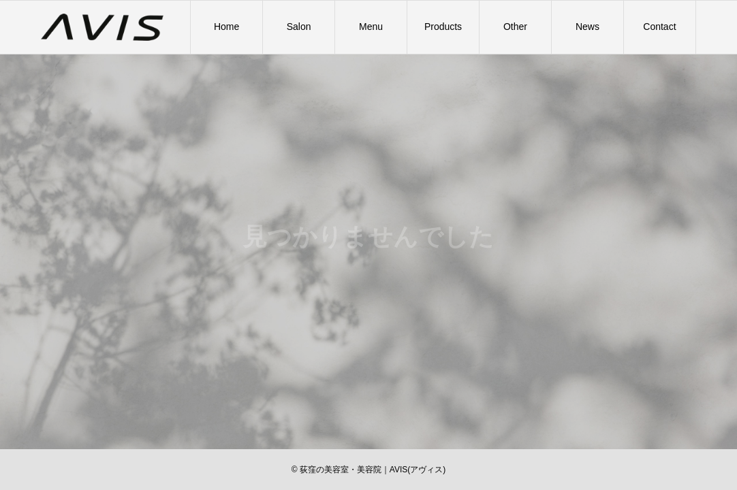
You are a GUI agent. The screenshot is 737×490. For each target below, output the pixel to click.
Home (226, 26)
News (587, 26)
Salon (299, 26)
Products (443, 26)
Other (515, 26)
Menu (371, 26)
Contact (659, 26)
